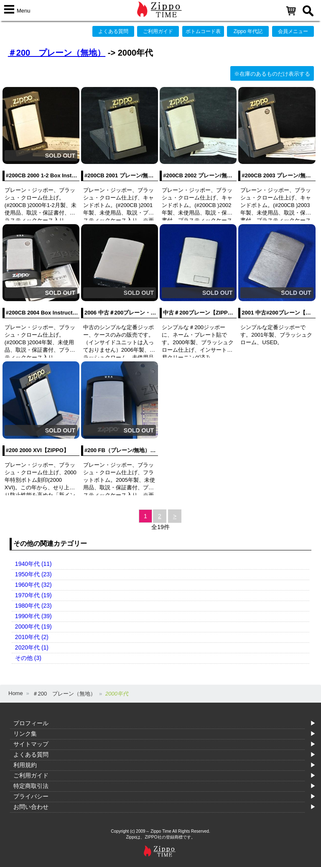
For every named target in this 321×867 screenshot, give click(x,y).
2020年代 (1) (31, 647)
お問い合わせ (30, 806)
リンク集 (25, 733)
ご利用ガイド (158, 31)
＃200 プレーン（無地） (56, 52)
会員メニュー (293, 31)
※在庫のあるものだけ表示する (272, 74)
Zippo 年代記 (248, 31)
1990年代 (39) (33, 616)
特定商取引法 (30, 786)
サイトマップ (30, 744)
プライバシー (30, 796)
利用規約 (25, 765)
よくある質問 (113, 31)
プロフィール (30, 723)
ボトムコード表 (203, 31)
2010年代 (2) (31, 637)
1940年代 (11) (33, 563)
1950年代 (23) (33, 574)
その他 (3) (28, 658)
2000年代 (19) (33, 626)
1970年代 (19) (33, 595)
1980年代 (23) (33, 605)
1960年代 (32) (33, 584)
